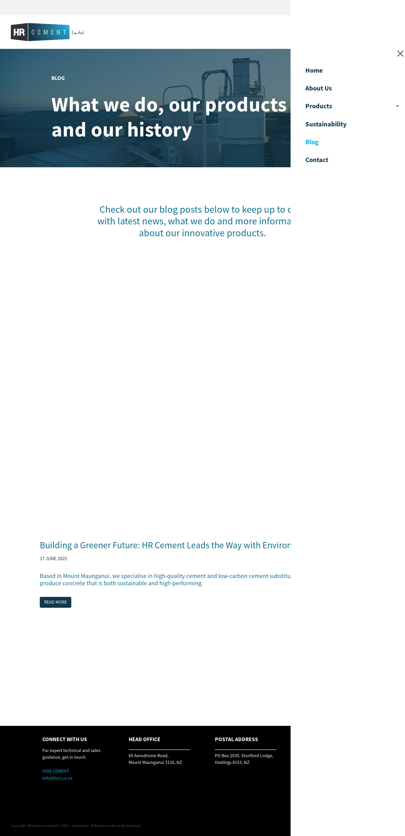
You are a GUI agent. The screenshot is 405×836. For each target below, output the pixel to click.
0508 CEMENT (55, 771)
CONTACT (356, 32)
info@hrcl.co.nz (57, 778)
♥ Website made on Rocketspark (116, 825)
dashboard (80, 825)
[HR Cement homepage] (154, 32)
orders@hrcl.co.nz (318, 762)
